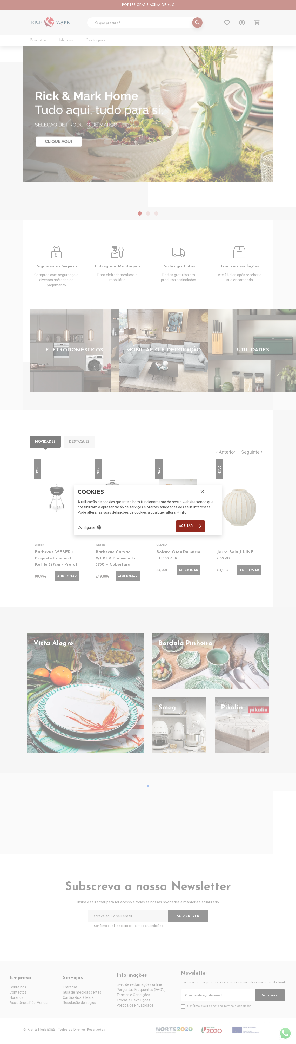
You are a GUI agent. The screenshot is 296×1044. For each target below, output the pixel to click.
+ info (181, 512)
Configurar (90, 527)
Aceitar (190, 526)
